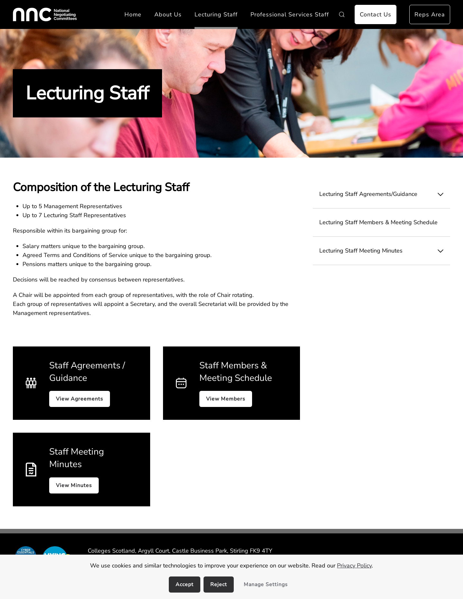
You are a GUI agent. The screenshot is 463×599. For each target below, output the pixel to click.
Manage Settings (266, 584)
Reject (218, 584)
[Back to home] (45, 14)
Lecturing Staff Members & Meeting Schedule (378, 222)
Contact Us (375, 14)
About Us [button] (168, 14)
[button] (341, 14)
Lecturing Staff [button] (216, 14)
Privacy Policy (354, 565)
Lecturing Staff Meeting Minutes (384, 250)
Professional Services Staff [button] (289, 14)
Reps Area (429, 14)
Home (132, 14)
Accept (185, 584)
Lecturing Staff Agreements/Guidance (384, 194)
